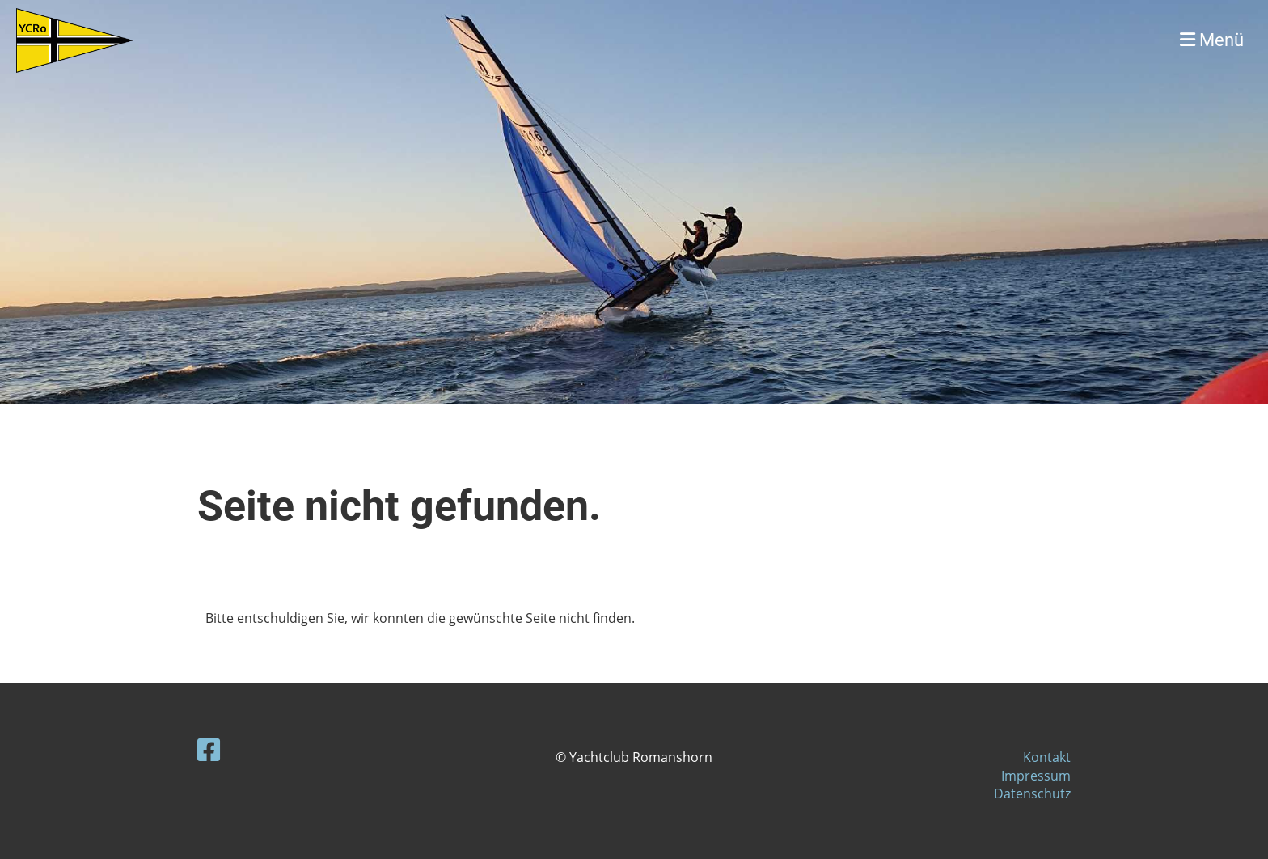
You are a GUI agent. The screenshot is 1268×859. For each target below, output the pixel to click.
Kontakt (1047, 757)
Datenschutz (1032, 793)
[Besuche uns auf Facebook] (208, 749)
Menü (1212, 40)
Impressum (1036, 776)
